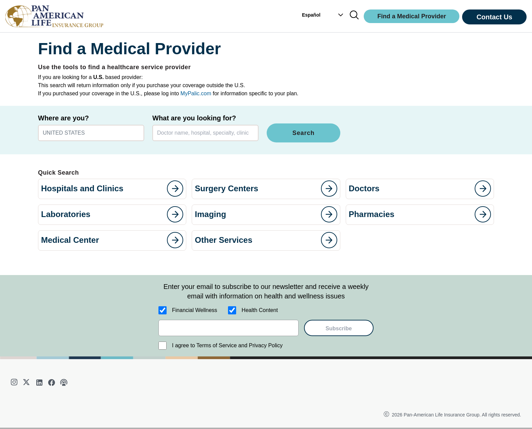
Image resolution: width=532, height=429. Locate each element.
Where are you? (63, 118)
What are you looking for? (194, 118)
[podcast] (64, 382)
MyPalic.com (195, 93)
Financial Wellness (194, 310)
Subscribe (339, 328)
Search (303, 133)
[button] (337, 15)
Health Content (260, 310)
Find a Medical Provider (411, 16)
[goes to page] (175, 188)
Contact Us (494, 17)
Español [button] (311, 15)
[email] (228, 328)
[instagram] (15, 382)
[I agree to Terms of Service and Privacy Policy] (162, 346)
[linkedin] (39, 382)
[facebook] (52, 382)
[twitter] (27, 382)
